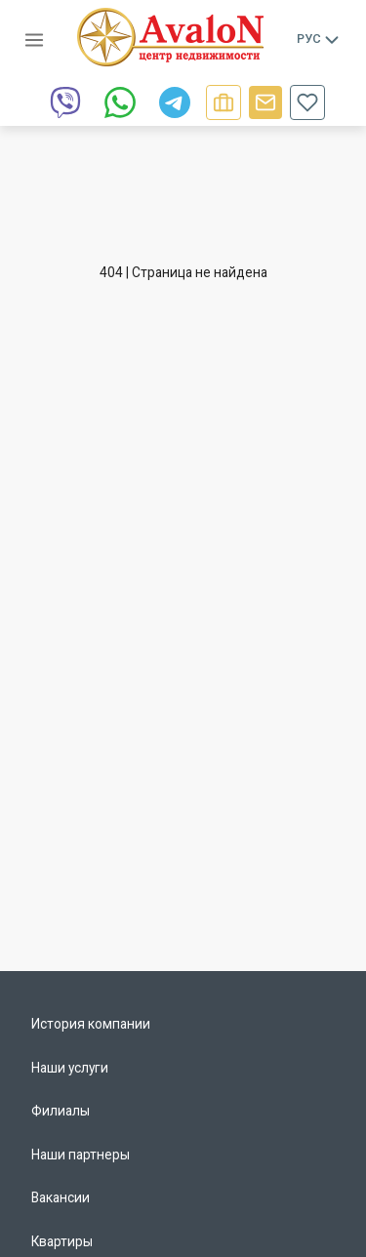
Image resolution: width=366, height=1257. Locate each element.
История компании (90, 1024)
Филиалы (60, 1110)
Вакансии (60, 1197)
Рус (319, 39)
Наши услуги (69, 1067)
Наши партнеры (80, 1154)
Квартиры (62, 1241)
